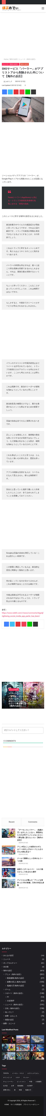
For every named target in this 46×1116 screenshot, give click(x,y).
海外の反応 (14, 59)
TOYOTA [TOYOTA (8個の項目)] (6, 1073)
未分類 (5, 967)
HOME (6, 1104)
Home (5, 59)
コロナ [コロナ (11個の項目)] (17, 1077)
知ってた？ (9, 1012)
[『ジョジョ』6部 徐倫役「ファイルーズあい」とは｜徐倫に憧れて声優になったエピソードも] (23, 1056)
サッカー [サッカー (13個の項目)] (26, 1077)
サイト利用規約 (16, 1104)
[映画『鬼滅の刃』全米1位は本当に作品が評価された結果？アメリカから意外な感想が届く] (37, 1056)
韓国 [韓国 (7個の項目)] (20, 1090)
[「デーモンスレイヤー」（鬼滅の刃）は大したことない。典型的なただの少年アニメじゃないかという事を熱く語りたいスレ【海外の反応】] (8, 833)
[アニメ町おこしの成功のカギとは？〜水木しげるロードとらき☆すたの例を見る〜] (8, 850)
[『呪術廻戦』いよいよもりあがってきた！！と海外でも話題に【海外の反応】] (8, 1039)
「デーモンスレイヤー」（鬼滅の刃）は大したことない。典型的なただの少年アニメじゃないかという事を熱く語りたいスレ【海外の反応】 (22, 701)
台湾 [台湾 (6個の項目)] (12, 1086)
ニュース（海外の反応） (27, 59)
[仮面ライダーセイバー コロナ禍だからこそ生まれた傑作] (8, 872)
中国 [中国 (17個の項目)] (30, 1081)
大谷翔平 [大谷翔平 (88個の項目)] (30, 1086)
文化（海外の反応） (13, 1008)
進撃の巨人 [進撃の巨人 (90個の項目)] (7, 1090)
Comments (32, 822)
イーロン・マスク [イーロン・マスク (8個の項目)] (18, 1073)
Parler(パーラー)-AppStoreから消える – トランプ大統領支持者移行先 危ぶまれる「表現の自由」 (22, 200)
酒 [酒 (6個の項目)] (14, 1090)
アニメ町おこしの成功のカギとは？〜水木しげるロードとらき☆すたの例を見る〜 (30, 849)
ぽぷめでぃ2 (8, 81)
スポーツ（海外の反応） (14, 993)
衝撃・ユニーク (9, 1023)
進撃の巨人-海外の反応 (16, 982)
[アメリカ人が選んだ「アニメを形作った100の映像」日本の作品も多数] (8, 883)
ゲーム (7, 989)
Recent (11, 822)
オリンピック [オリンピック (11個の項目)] (7, 1077)
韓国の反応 (9, 1020)
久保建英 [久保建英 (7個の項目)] (38, 1081)
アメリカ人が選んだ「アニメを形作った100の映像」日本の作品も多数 (30, 882)
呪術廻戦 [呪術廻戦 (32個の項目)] (20, 1086)
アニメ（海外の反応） (13, 974)
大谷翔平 (10, 1001)
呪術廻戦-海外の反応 (15, 978)
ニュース (6, 959)
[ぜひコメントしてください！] (22, 730)
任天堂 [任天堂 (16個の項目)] (5, 1086)
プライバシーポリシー (31, 1104)
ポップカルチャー (10, 963)
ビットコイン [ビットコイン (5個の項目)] (21, 1081)
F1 (8, 997)
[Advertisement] (23, 35)
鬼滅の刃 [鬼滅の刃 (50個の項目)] (28, 1090)
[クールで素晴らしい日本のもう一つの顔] (8, 861)
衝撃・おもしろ (11, 1016)
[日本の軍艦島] (37, 1039)
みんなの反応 (13, 689)
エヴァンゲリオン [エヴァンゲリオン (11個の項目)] (33, 1073)
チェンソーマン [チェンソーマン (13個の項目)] (8, 1081)
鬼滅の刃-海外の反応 (15, 986)
